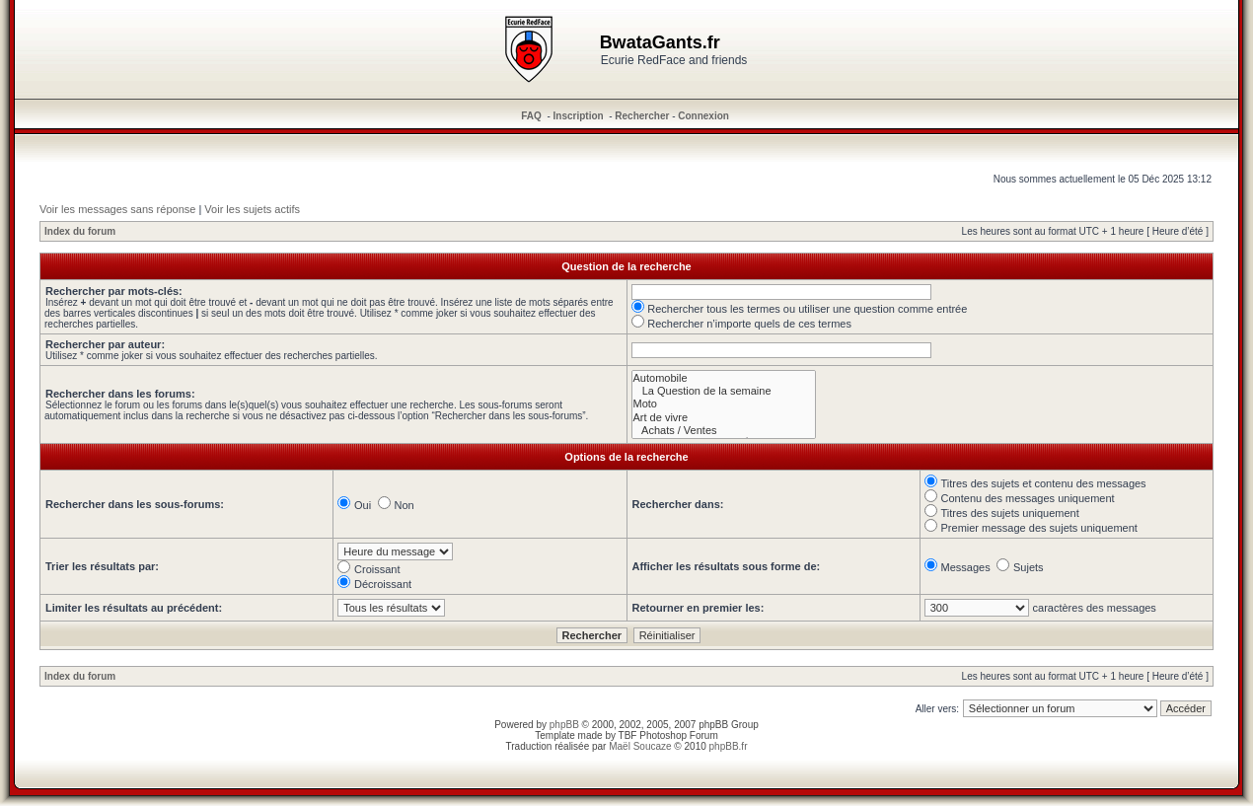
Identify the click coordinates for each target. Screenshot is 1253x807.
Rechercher (642, 115)
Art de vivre (723, 417)
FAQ (531, 115)
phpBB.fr (728, 746)
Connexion (703, 115)
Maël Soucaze (640, 746)
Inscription (578, 115)
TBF (628, 735)
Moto (723, 404)
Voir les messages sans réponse (117, 209)
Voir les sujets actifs (252, 209)
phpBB (564, 724)
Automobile (723, 378)
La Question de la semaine (723, 391)
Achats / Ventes (723, 430)
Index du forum (79, 231)
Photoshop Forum (678, 735)
